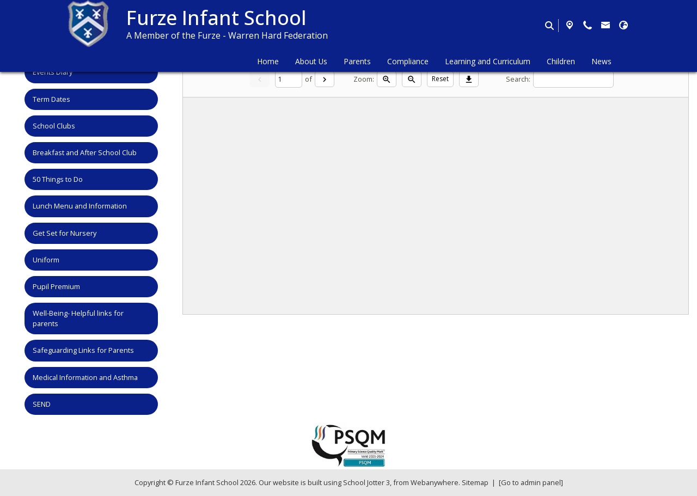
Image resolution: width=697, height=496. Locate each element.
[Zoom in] (386, 79)
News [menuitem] (601, 61)
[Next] (324, 79)
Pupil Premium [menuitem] (56, 286)
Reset (440, 78)
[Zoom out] (411, 79)
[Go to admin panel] (531, 482)
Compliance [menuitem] (408, 61)
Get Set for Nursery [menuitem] (64, 233)
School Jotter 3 (366, 482)
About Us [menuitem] (311, 61)
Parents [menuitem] (357, 61)
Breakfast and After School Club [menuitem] (85, 152)
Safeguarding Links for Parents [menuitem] (83, 350)
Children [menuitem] (561, 61)
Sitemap (475, 482)
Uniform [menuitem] (46, 260)
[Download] (469, 79)
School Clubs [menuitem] (54, 126)
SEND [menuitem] (42, 404)
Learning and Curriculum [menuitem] (487, 61)
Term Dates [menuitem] (51, 99)
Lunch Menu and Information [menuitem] (80, 206)
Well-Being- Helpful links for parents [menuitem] (78, 318)
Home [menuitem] (268, 61)
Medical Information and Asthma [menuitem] (85, 377)
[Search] (573, 79)
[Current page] (288, 79)
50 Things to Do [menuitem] (58, 179)
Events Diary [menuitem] (52, 72)
